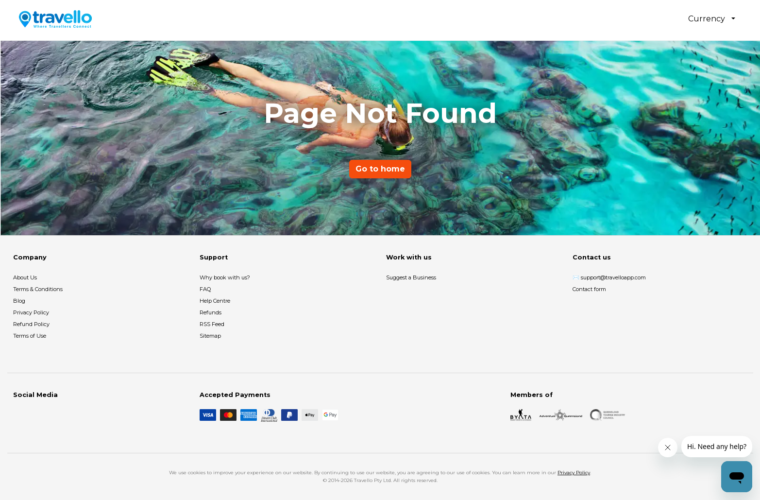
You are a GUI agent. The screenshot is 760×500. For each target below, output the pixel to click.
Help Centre (215, 300)
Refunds (210, 312)
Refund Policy (31, 324)
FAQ (205, 289)
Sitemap (210, 335)
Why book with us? (225, 277)
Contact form (589, 289)
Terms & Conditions (38, 289)
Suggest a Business (411, 277)
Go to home (380, 168)
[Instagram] (34, 415)
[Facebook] (19, 415)
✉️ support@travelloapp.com (609, 277)
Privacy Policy (31, 312)
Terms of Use (29, 335)
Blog (19, 300)
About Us (25, 277)
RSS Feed (212, 324)
